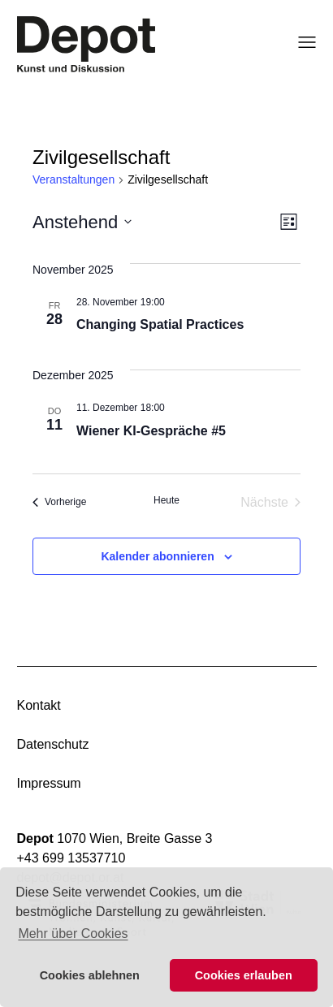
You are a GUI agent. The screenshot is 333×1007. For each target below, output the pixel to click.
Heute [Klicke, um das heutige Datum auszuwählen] (166, 500)
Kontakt (39, 705)
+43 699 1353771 (68, 858)
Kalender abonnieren (157, 556)
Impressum (49, 783)
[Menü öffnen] (302, 42)
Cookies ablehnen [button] (90, 975)
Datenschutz (53, 744)
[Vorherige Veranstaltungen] (59, 503)
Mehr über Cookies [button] (73, 933)
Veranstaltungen (73, 179)
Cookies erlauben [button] (243, 975)
